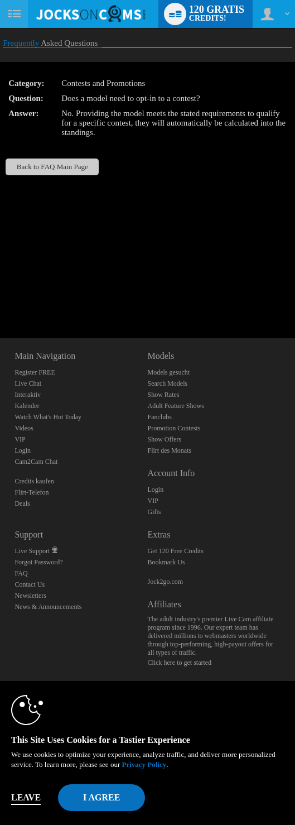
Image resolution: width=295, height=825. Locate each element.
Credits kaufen (34, 481)
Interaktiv (27, 395)
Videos (23, 428)
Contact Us (29, 584)
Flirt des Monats (169, 450)
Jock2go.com (165, 582)
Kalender (26, 406)
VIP (19, 439)
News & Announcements (47, 607)
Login (22, 450)
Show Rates (163, 395)
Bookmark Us (166, 562)
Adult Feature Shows (175, 406)
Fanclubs (159, 417)
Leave (26, 797)
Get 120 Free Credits (175, 551)
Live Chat (27, 383)
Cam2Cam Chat (35, 462)
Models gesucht (168, 372)
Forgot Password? (38, 562)
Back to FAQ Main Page (52, 166)
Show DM (0, 296)
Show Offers (164, 439)
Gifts (154, 512)
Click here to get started (179, 662)
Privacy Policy (144, 764)
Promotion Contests (173, 428)
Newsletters (30, 595)
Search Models (167, 383)
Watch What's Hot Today (47, 417)
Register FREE (34, 372)
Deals (22, 503)
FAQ (20, 573)
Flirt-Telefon (31, 492)
